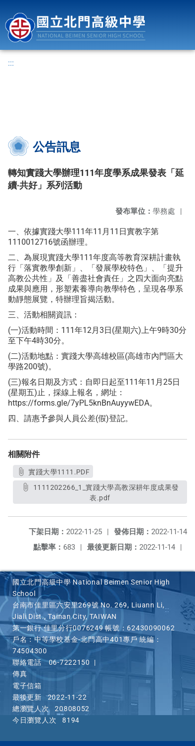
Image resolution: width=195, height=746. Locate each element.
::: (11, 63)
